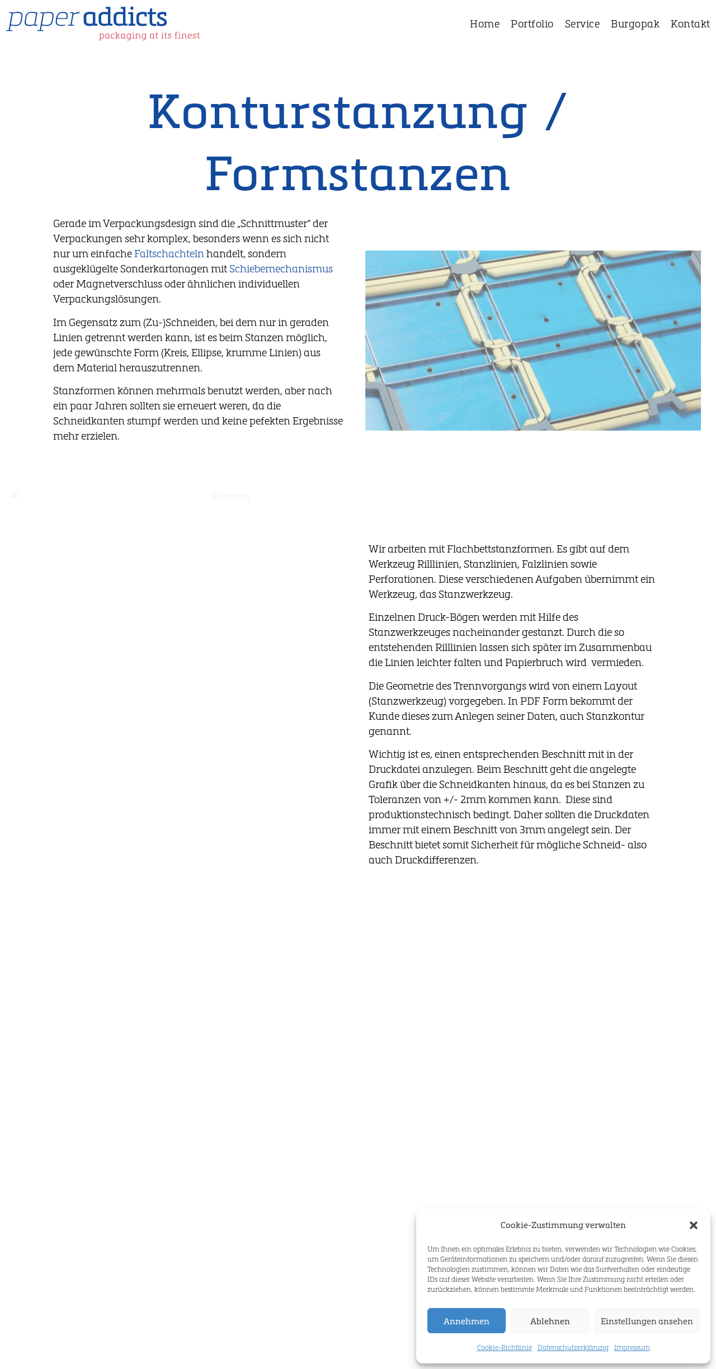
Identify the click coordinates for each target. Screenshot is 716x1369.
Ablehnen (550, 1320)
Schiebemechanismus (281, 268)
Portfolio (532, 23)
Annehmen (466, 1320)
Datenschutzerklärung (573, 1347)
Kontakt (690, 23)
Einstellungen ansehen (647, 1320)
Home (485, 23)
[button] (693, 1225)
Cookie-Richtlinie (504, 1347)
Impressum (632, 1347)
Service (582, 23)
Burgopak (635, 23)
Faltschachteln (169, 253)
